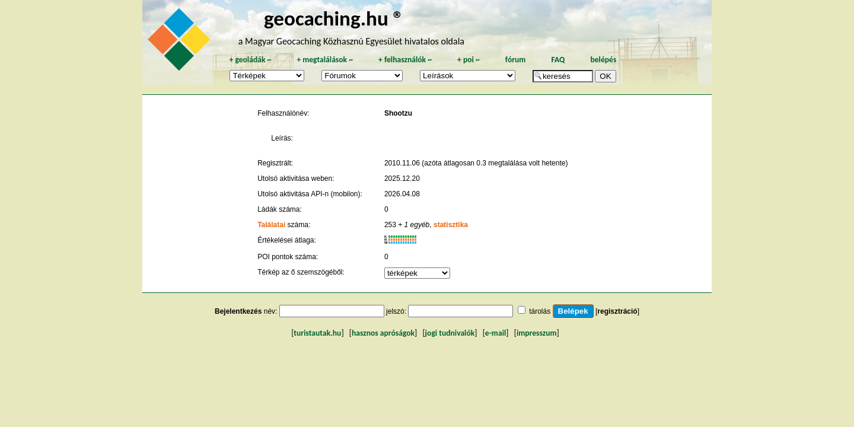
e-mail (495, 333)
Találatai (271, 225)
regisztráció (617, 311)
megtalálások (324, 60)
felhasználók (405, 60)
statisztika (451, 225)
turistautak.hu (317, 333)
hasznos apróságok (383, 333)
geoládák (250, 60)
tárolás (539, 311)
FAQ (558, 60)
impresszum (537, 333)
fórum (515, 60)
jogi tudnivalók (450, 333)
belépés (603, 60)
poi (468, 60)
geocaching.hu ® (334, 18)
